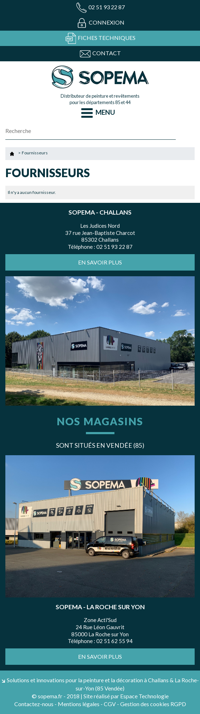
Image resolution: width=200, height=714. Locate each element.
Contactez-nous (33, 703)
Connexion (100, 23)
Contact (100, 54)
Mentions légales (78, 703)
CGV (110, 703)
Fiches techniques (100, 38)
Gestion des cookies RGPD (153, 703)
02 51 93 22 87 (100, 8)
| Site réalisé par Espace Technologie (125, 696)
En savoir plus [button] (100, 262)
